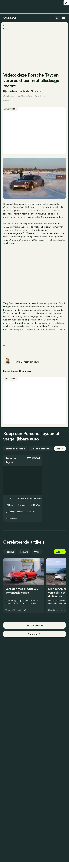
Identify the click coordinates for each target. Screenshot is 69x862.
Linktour (63, 610)
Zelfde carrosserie (15, 448)
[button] (22, 460)
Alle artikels (34, 625)
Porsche (10, 458)
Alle (60, 448)
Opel (19, 610)
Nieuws (24, 551)
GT (24, 610)
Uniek (37, 551)
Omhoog (34, 634)
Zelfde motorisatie (41, 448)
